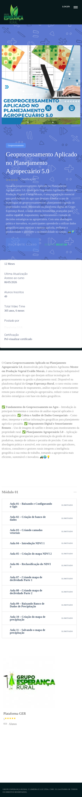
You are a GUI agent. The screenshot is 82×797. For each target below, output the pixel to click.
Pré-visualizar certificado (18, 339)
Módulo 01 (10, 492)
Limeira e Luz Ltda (39, 789)
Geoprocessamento (16, 145)
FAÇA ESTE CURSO (22, 244)
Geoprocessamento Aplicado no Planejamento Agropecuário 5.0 (41, 163)
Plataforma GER (13, 327)
